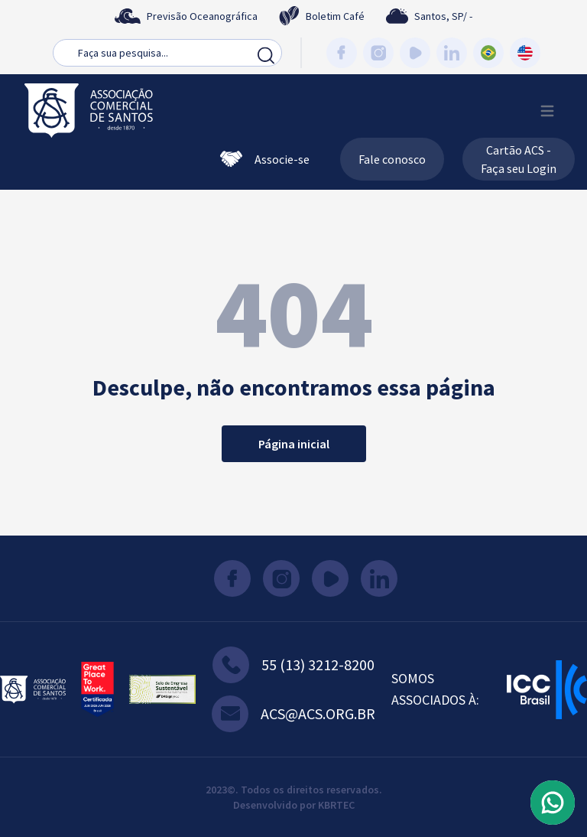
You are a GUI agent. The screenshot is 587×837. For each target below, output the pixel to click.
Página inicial (293, 443)
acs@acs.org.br (293, 713)
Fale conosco (392, 159)
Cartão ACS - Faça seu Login (518, 159)
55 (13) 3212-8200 (293, 664)
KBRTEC (336, 805)
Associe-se (265, 159)
